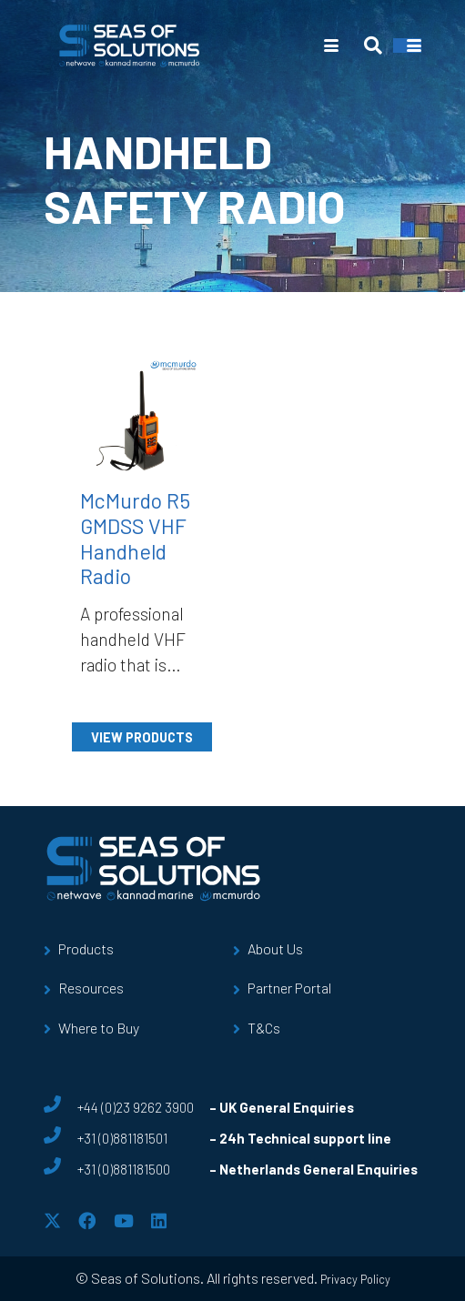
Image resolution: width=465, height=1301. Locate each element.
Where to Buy (98, 1027)
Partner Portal (289, 987)
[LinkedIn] (159, 1220)
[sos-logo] (129, 45)
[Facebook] (87, 1220)
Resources (91, 987)
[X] (52, 1220)
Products (86, 948)
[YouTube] (124, 1220)
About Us (275, 948)
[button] (331, 45)
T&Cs (264, 1027)
